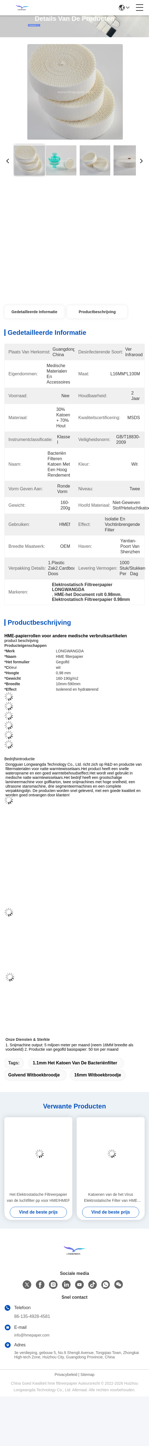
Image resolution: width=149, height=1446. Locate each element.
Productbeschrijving (97, 312)
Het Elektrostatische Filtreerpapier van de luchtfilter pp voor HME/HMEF (38, 1197)
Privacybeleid (66, 1374)
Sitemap (87, 1374)
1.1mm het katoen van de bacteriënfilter (75, 1063)
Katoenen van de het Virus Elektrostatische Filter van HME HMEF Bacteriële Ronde (110, 1197)
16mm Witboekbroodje (97, 1075)
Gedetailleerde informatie (34, 312)
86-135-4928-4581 (32, 1316)
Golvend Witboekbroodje (34, 1075)
